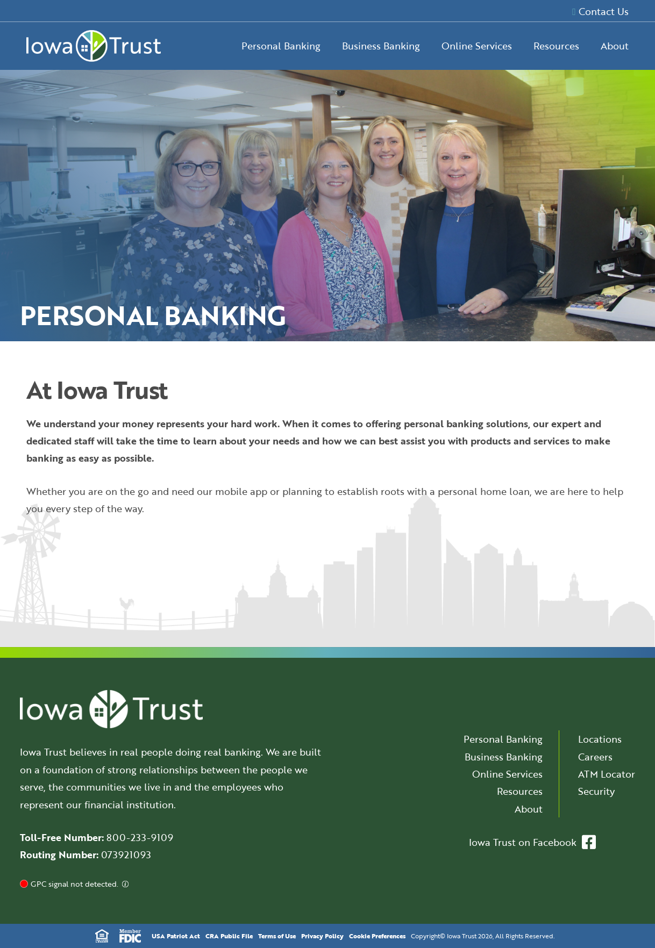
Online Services (477, 46)
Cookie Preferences (377, 935)
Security (596, 791)
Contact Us (600, 11)
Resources (556, 46)
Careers (595, 757)
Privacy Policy (322, 935)
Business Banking (381, 46)
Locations (600, 739)
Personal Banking (281, 46)
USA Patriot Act (176, 935)
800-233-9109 (139, 837)
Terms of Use (277, 935)
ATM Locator (606, 774)
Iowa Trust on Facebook (532, 842)
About (615, 46)
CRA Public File (229, 935)
